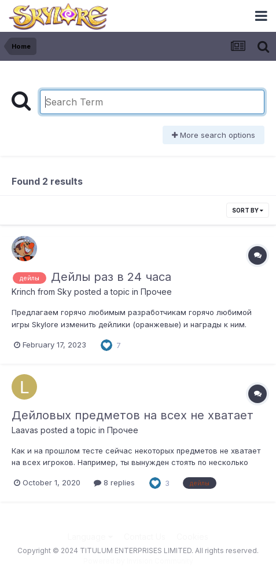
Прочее (156, 292)
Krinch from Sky (42, 292)
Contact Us (144, 537)
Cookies (192, 537)
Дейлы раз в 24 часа (111, 277)
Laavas (25, 430)
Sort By (247, 210)
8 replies (114, 482)
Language (90, 537)
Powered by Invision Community (138, 561)
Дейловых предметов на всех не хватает (132, 415)
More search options (213, 135)
